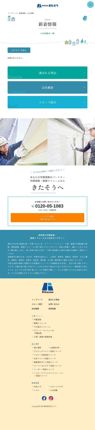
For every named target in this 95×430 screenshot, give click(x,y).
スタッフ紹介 (32, 104)
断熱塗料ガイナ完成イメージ (46, 362)
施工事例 (35, 344)
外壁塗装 (37, 319)
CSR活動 (53, 390)
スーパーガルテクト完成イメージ (47, 365)
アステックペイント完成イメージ (47, 351)
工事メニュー (37, 315)
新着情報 (22, 13)
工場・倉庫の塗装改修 (43, 336)
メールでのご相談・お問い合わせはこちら (47, 217)
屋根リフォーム (40, 323)
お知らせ (37, 386)
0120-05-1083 (49, 206)
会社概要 (30, 89)
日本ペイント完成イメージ (45, 358)
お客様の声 (54, 347)
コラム (36, 390)
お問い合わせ (53, 304)
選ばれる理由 (32, 75)
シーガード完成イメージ (44, 369)
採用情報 (52, 308)
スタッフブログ (56, 386)
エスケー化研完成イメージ (45, 354)
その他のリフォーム (42, 326)
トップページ (12, 13)
